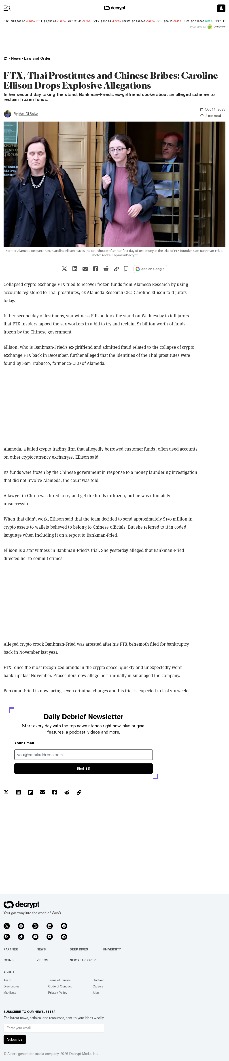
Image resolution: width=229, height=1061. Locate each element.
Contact (98, 980)
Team (7, 980)
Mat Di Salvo (28, 114)
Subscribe (14, 1039)
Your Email (24, 743)
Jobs (96, 992)
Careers (98, 986)
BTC (6, 21)
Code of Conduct (60, 986)
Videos (42, 960)
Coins (8, 960)
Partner (11, 949)
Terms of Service (59, 980)
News (41, 949)
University (112, 949)
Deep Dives (79, 949)
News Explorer (83, 960)
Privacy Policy (57, 992)
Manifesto (10, 992)
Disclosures (11, 986)
